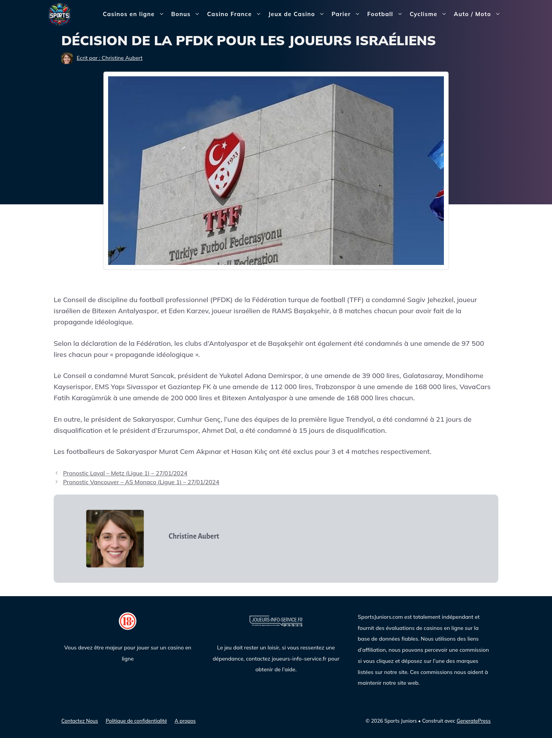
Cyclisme (430, 14)
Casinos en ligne (135, 14)
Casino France (236, 14)
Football (386, 14)
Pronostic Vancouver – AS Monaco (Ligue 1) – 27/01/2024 (141, 482)
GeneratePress (474, 721)
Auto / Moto (479, 14)
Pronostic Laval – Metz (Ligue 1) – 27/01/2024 (125, 473)
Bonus (187, 14)
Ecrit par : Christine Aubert (110, 57)
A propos (185, 721)
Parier (348, 14)
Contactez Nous (79, 721)
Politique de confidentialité (136, 721)
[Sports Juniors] (59, 13)
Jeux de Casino (298, 14)
